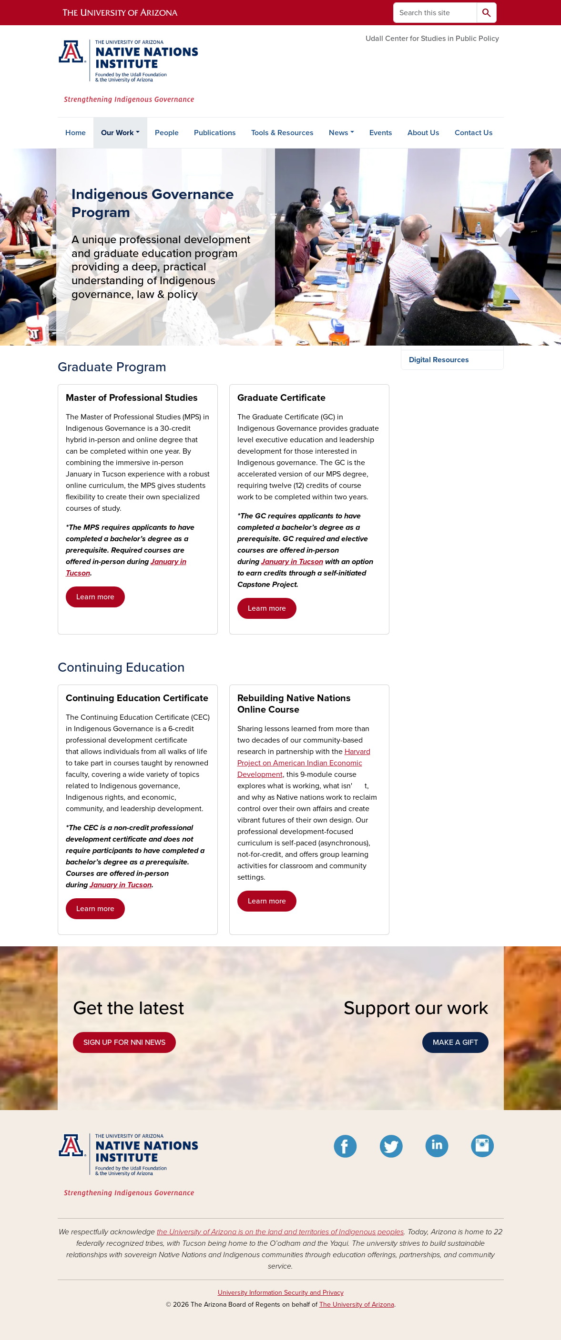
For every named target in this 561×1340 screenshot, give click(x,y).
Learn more (95, 597)
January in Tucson (292, 561)
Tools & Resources (282, 133)
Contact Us (474, 133)
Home (75, 133)
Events (380, 133)
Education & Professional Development (451, 422)
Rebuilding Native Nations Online (443, 519)
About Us (423, 133)
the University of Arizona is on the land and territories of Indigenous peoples (280, 1232)
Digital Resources (439, 545)
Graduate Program (443, 477)
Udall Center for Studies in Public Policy (432, 38)
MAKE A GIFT (455, 1042)
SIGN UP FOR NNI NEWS (124, 1042)
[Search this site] (435, 12)
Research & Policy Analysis (439, 372)
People (167, 133)
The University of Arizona (356, 1304)
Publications (215, 133)
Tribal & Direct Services (449, 397)
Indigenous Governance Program (453, 452)
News (338, 133)
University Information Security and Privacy (281, 1293)
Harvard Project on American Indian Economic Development (303, 763)
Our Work (117, 133)
